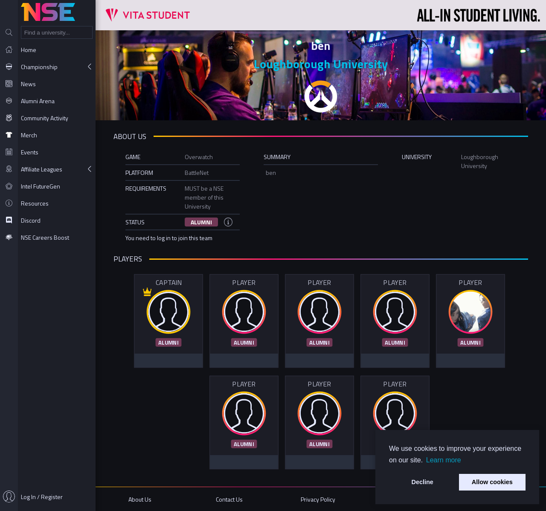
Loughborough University (321, 64)
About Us (139, 499)
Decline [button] (422, 482)
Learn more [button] (443, 460)
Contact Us (229, 499)
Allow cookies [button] (492, 482)
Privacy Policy (318, 499)
